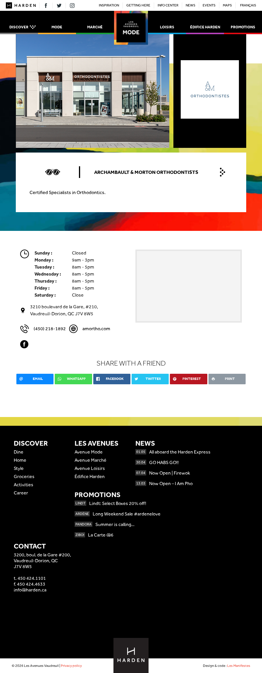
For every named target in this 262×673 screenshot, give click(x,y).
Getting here (138, 5)
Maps (227, 5)
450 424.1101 (32, 578)
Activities (23, 484)
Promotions (243, 27)
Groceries (24, 476)
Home (20, 460)
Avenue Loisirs (90, 468)
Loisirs (167, 27)
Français (248, 5)
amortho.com (96, 328)
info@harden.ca (30, 590)
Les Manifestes (238, 666)
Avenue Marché (90, 460)
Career (21, 493)
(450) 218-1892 (50, 328)
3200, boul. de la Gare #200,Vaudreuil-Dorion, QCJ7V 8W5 (42, 560)
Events (209, 5)
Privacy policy (71, 666)
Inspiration (109, 5)
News (190, 5)
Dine (18, 452)
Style (19, 468)
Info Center (168, 5)
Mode (56, 27)
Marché (95, 27)
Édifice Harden (205, 27)
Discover (22, 27)
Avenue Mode (89, 452)
